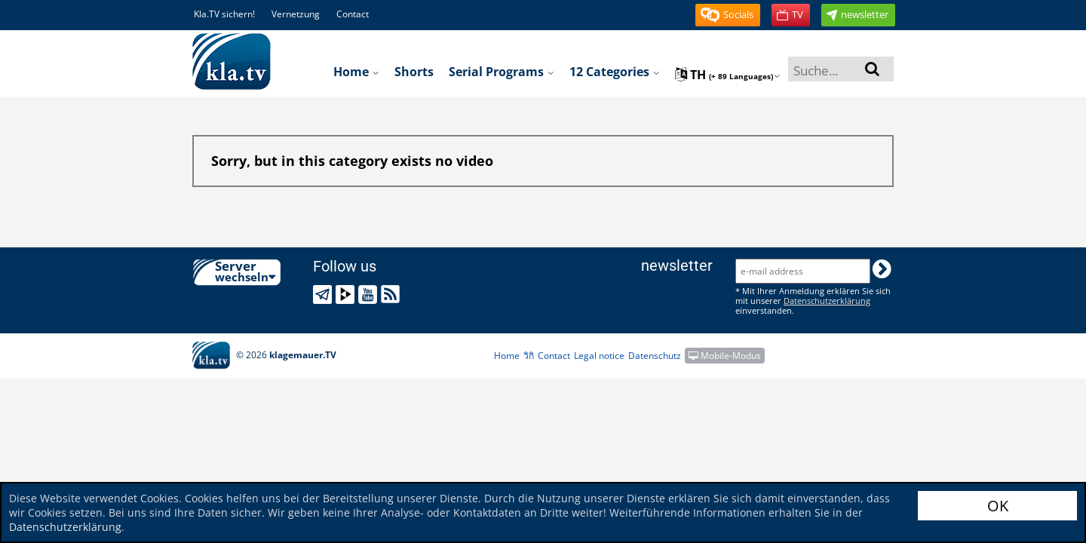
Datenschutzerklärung (65, 527)
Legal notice (599, 355)
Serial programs (501, 71)
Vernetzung (296, 14)
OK (997, 505)
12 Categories (614, 71)
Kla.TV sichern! (224, 14)
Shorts (414, 71)
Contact (352, 14)
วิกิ (528, 355)
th (728, 74)
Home (356, 71)
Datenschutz (654, 355)
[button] (727, 15)
